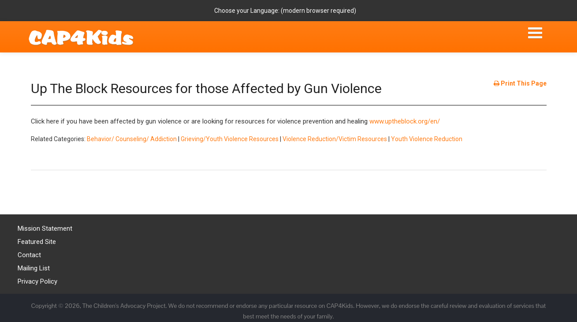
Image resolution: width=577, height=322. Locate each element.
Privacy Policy (37, 281)
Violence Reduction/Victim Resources (335, 138)
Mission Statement (45, 228)
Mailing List (34, 268)
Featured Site (37, 242)
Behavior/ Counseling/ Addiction (132, 138)
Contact (29, 255)
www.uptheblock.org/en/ (404, 121)
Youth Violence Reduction (426, 138)
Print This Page (520, 83)
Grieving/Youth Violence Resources (230, 138)
